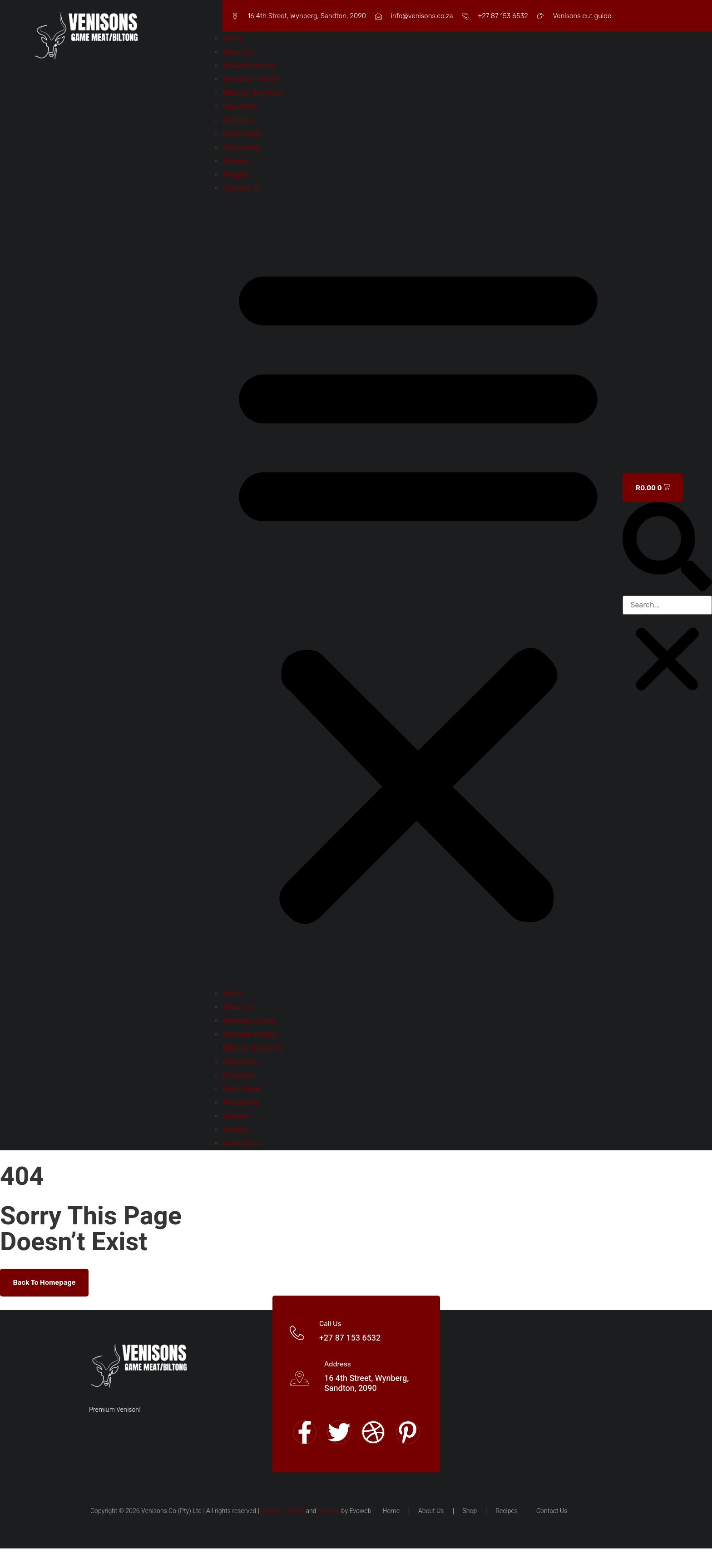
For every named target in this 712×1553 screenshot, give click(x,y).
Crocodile (238, 120)
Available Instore (250, 79)
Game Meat (241, 133)
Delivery (236, 161)
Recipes (235, 174)
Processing (241, 147)
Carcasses (239, 106)
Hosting (329, 1515)
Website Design (282, 1515)
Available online (248, 65)
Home (232, 38)
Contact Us (241, 188)
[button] (418, 591)
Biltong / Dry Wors (252, 93)
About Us (238, 52)
